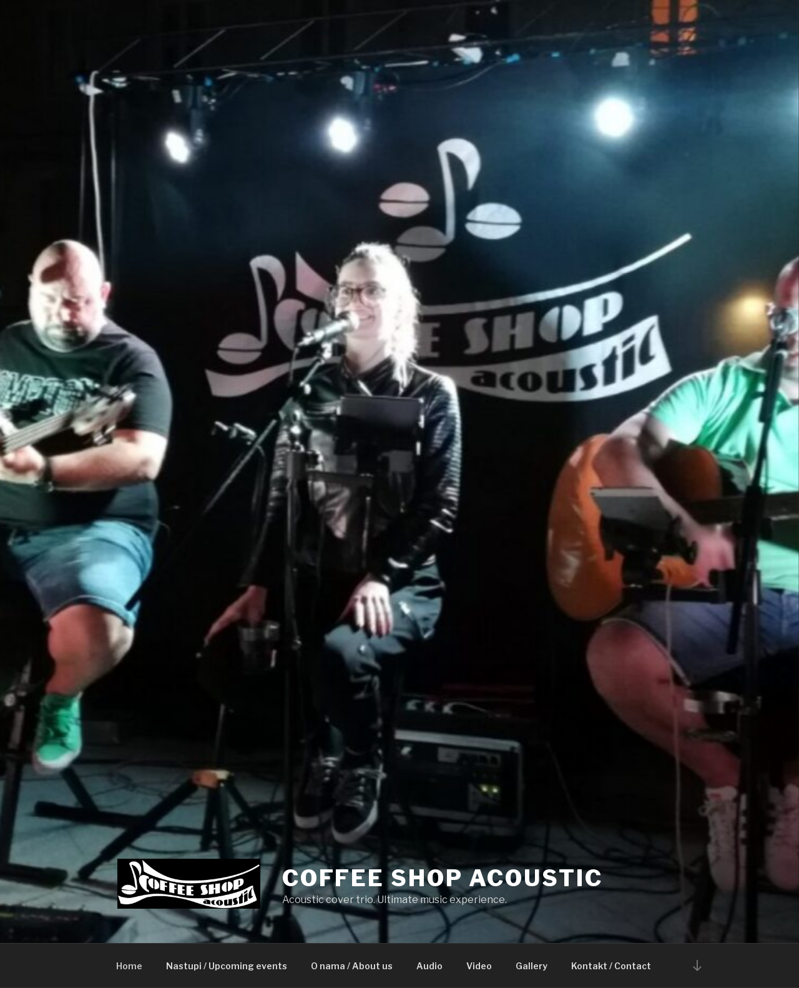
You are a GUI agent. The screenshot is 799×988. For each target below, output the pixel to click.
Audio (429, 966)
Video (479, 966)
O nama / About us (352, 966)
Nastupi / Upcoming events (226, 966)
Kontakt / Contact (611, 966)
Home (129, 966)
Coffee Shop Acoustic (442, 878)
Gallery (531, 966)
